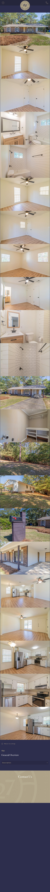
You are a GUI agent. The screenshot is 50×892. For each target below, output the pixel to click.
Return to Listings (8, 744)
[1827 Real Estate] (25, 5)
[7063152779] (47, 2)
